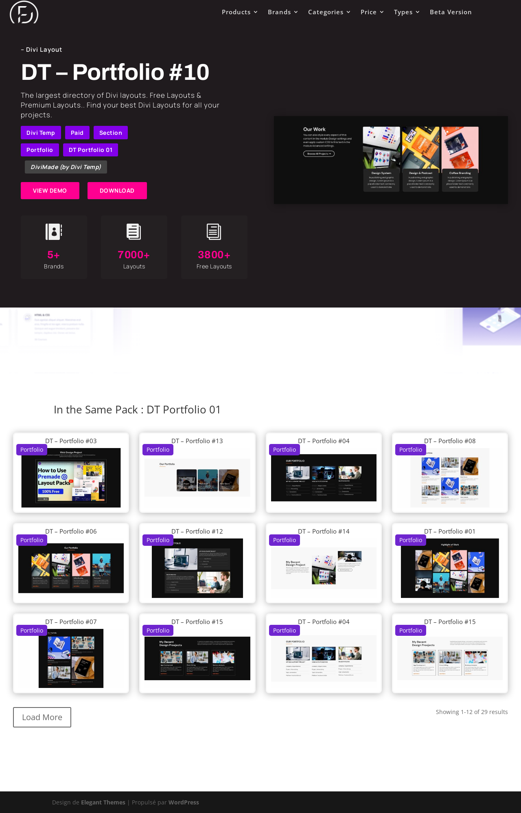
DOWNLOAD (117, 190)
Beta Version (451, 12)
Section (111, 132)
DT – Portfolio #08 (450, 441)
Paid (77, 132)
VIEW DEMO (50, 190)
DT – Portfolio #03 (71, 441)
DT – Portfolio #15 (197, 621)
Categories (326, 12)
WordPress (184, 802)
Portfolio (39, 150)
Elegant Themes (103, 802)
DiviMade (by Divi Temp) (66, 167)
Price (369, 12)
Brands (279, 12)
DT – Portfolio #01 (450, 531)
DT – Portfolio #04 (324, 441)
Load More (42, 717)
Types (403, 12)
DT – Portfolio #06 (71, 531)
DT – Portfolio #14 (324, 531)
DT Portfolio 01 (91, 150)
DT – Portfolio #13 (197, 441)
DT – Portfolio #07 (71, 621)
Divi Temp (40, 132)
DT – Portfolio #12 (197, 531)
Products (236, 12)
